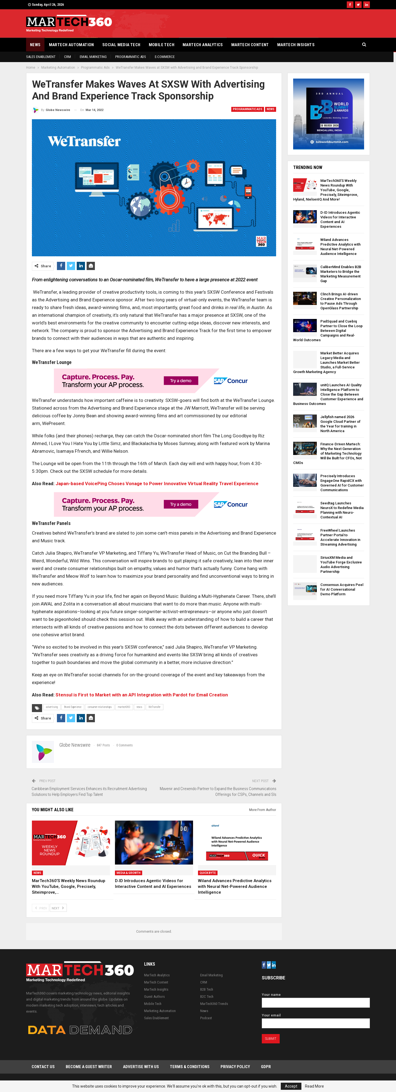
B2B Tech (206, 989)
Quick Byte (208, 872)
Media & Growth (129, 872)
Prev (40, 908)
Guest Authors (154, 996)
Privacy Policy (235, 1067)
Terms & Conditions (190, 1067)
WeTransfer (154, 706)
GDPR (266, 1067)
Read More (314, 1086)
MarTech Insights (296, 44)
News (35, 44)
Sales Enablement (41, 57)
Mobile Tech (161, 44)
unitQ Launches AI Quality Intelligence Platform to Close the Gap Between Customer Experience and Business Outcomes (328, 394)
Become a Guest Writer (89, 1067)
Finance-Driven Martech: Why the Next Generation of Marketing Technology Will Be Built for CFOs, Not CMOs (327, 453)
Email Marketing (93, 57)
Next (58, 908)
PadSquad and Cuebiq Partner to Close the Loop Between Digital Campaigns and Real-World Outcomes (328, 330)
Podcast (206, 1018)
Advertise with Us (141, 1067)
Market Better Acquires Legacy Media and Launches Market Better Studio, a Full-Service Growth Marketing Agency (326, 362)
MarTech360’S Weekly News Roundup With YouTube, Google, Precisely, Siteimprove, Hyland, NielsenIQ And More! (325, 190)
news (139, 706)
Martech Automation (71, 44)
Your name (316, 999)
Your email (316, 1019)
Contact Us (43, 1067)
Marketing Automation (160, 1011)
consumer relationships (100, 706)
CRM (67, 57)
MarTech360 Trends (214, 1004)
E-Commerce (165, 57)
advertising (52, 706)
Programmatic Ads (130, 57)
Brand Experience (72, 706)
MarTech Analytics (203, 44)
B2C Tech (206, 996)
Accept (291, 1086)
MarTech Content (250, 44)
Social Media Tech (121, 44)
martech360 (124, 706)
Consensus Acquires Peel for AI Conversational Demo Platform (341, 589)
